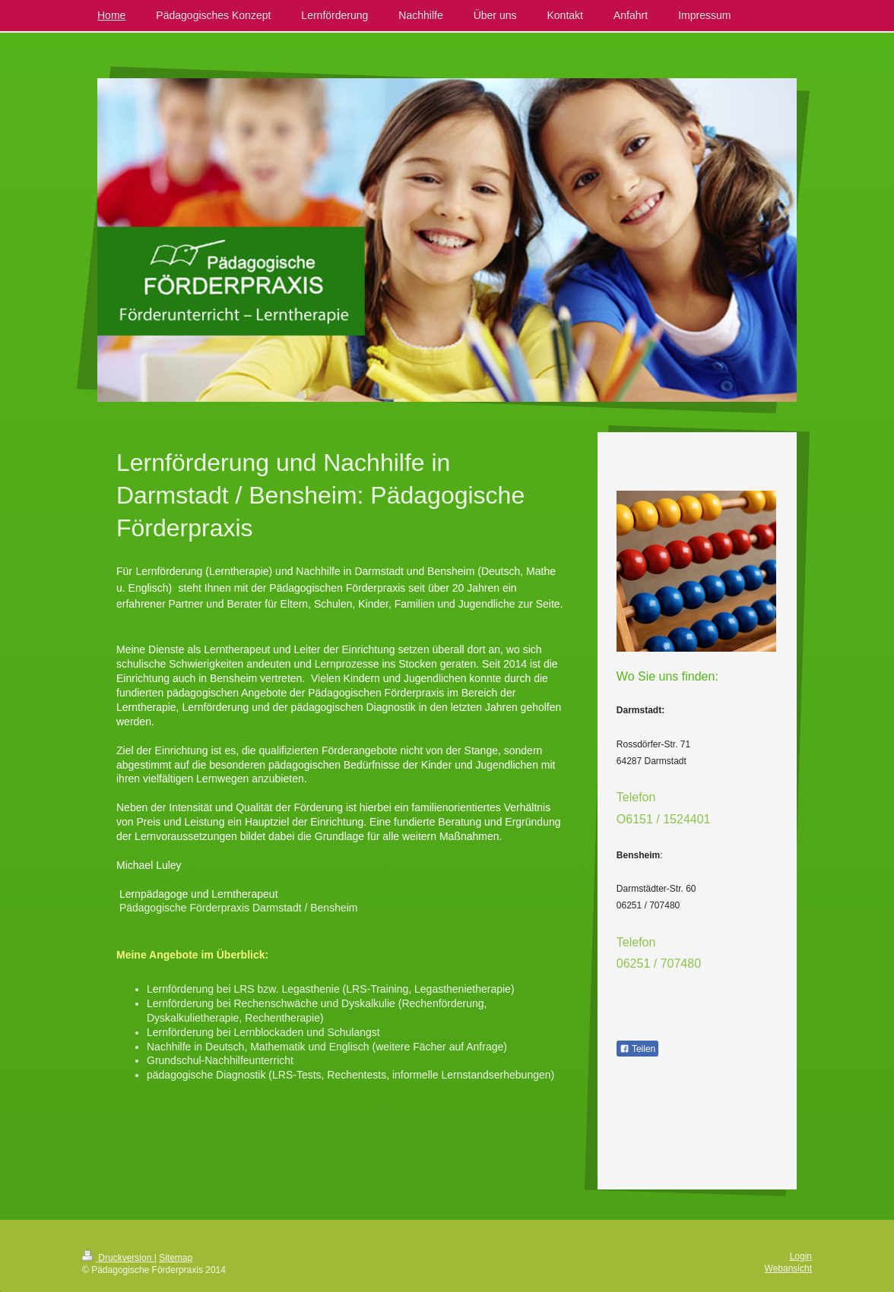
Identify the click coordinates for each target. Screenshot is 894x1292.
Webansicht (788, 1268)
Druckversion (118, 1258)
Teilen (637, 1049)
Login (801, 1256)
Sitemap (175, 1258)
